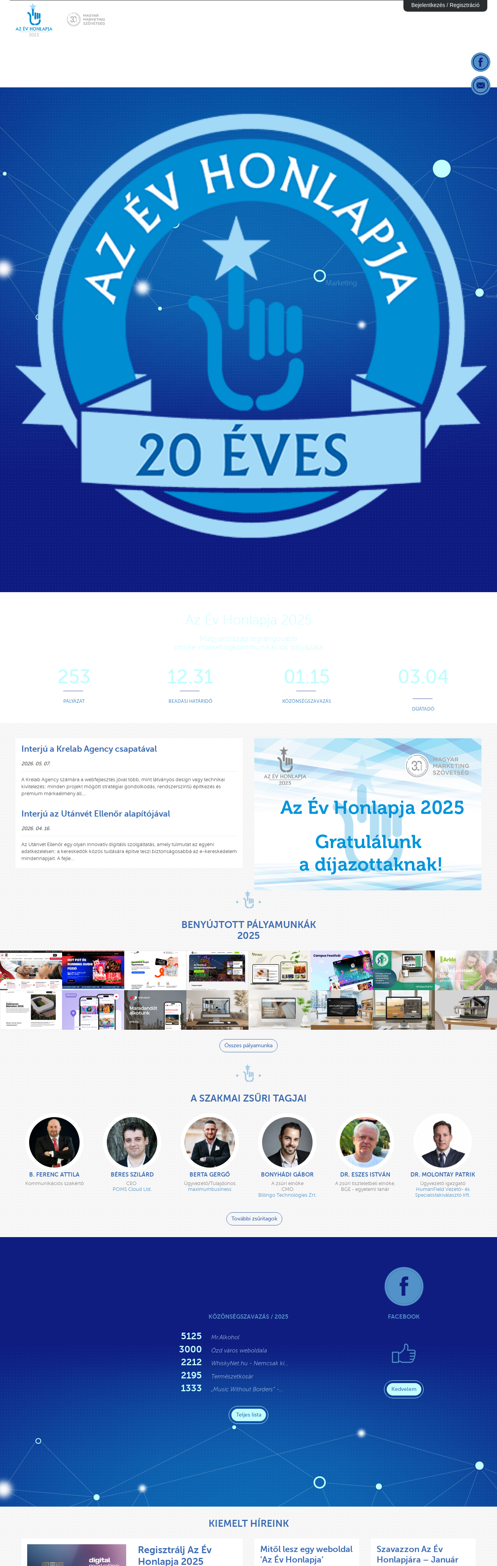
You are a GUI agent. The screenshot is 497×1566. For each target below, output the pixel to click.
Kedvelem (404, 1389)
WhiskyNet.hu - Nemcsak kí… (249, 1363)
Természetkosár (232, 1376)
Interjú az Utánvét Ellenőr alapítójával (95, 814)
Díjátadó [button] (417, 20)
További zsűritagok (254, 1219)
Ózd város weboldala (239, 1350)
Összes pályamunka (248, 1045)
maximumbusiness (209, 1189)
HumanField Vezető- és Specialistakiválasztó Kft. (442, 1192)
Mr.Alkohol (225, 1337)
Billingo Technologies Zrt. (287, 1195)
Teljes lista (248, 1415)
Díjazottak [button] (462, 20)
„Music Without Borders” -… (247, 1389)
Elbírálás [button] (375, 20)
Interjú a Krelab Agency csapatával (89, 749)
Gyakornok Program (275, 20)
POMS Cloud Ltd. (132, 1189)
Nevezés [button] (335, 20)
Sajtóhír (213, 20)
